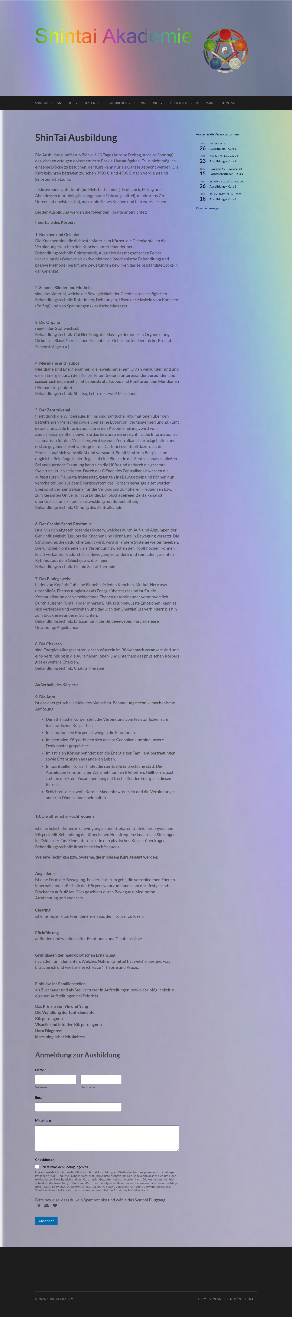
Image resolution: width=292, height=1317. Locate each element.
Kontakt (229, 103)
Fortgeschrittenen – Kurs (226, 174)
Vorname (41, 1087)
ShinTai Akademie (62, 1299)
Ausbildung (120, 103)
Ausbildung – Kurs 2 (223, 161)
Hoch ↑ (251, 1299)
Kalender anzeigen (208, 208)
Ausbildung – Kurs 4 (223, 199)
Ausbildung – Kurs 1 (223, 148)
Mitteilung (43, 1120)
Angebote (65, 103)
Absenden (46, 1221)
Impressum (205, 103)
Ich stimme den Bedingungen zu (65, 1167)
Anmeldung (149, 103)
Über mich (178, 103)
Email (40, 1097)
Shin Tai (41, 103)
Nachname (88, 1087)
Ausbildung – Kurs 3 (223, 186)
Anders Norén (229, 1299)
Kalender (93, 103)
